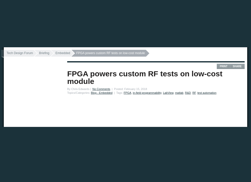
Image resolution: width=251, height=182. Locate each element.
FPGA (127, 92)
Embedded (63, 53)
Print (223, 66)
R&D (188, 92)
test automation (206, 92)
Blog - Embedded (102, 92)
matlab (179, 92)
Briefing (44, 53)
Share (237, 66)
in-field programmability (147, 92)
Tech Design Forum (20, 53)
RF (194, 92)
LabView (168, 92)
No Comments (101, 88)
